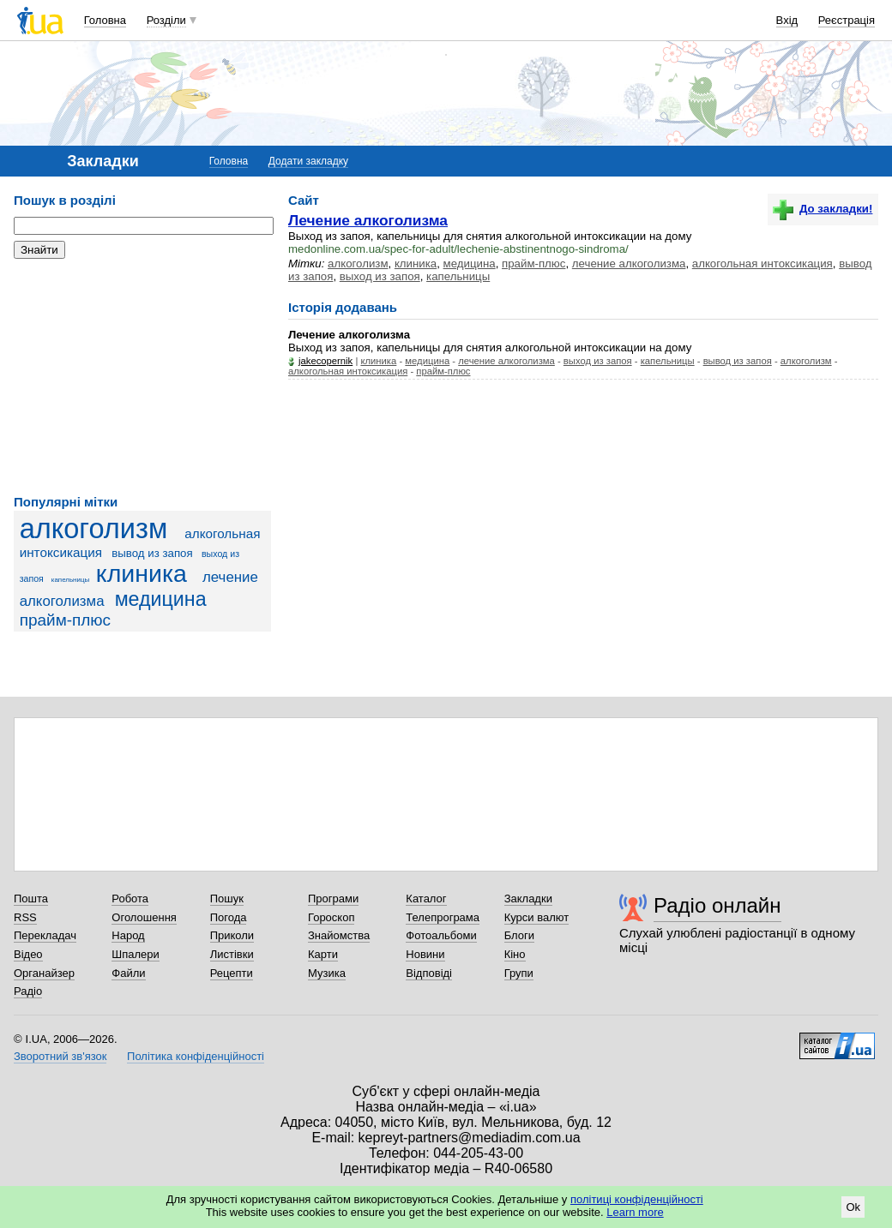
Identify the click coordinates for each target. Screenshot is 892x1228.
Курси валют (537, 917)
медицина (161, 599)
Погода (228, 917)
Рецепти (231, 973)
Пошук (227, 898)
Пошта (31, 898)
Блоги (519, 935)
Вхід (787, 20)
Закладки (528, 898)
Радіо (28, 991)
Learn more (634, 1212)
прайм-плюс (65, 620)
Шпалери (136, 954)
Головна (105, 20)
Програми (333, 898)
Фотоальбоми (441, 935)
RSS (25, 917)
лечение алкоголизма (629, 263)
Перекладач (45, 935)
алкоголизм (94, 528)
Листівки (232, 954)
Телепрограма (442, 917)
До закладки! (822, 208)
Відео (28, 954)
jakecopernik (325, 361)
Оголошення (144, 917)
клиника (141, 573)
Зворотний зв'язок (60, 1056)
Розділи (166, 20)
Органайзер (44, 973)
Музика (327, 973)
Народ (128, 935)
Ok (853, 1207)
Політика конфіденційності (195, 1056)
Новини (425, 954)
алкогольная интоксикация (762, 263)
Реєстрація (846, 20)
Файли (128, 973)
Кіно (515, 954)
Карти (323, 954)
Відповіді (429, 973)
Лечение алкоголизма (368, 220)
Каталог (426, 898)
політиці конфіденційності (636, 1199)
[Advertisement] (142, 377)
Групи (518, 973)
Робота (130, 898)
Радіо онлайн (717, 905)
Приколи (232, 935)
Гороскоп (331, 917)
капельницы (70, 580)
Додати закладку (308, 161)
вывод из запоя (152, 553)
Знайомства (339, 935)
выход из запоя (380, 276)
